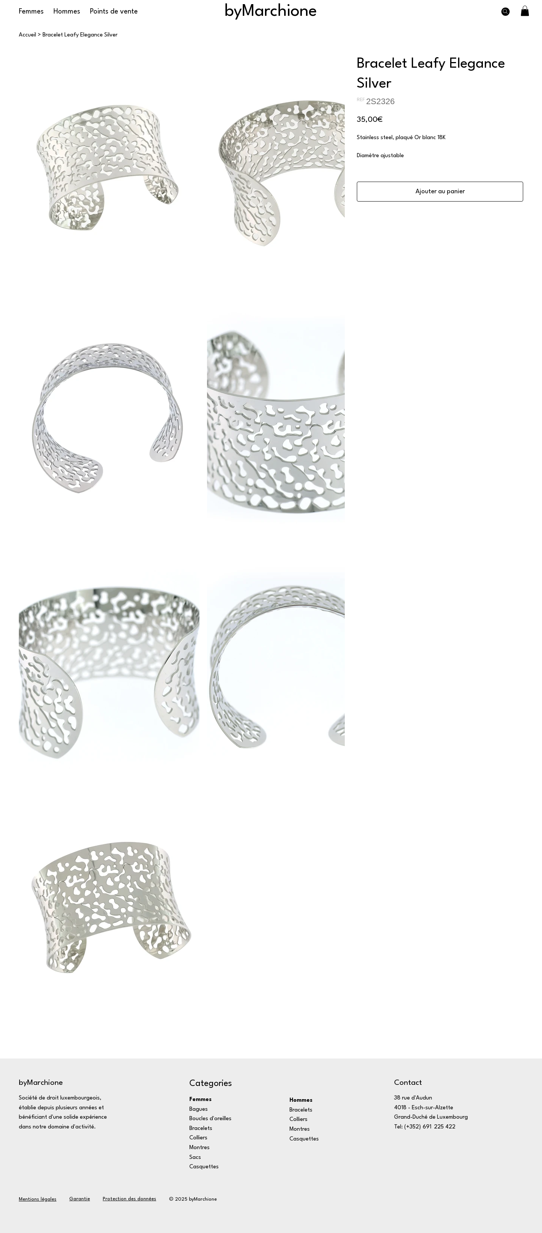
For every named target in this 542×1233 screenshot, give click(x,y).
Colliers (198, 1138)
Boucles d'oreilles (210, 1119)
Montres (199, 1148)
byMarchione (271, 11)
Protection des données (129, 1199)
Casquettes (204, 1167)
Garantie (79, 1199)
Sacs (195, 1157)
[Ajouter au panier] (440, 192)
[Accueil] (27, 35)
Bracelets (200, 1128)
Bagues (198, 1109)
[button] (525, 11)
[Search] (505, 12)
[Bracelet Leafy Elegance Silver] (80, 35)
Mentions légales (37, 1199)
